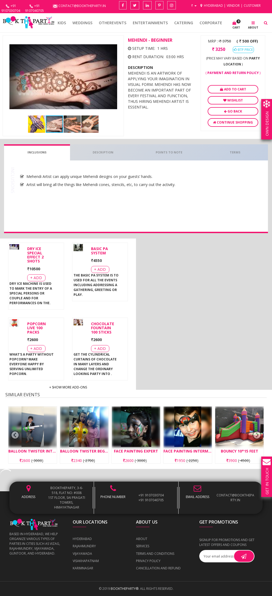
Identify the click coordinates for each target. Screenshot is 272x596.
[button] (116, 43)
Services (142, 546)
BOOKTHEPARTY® (124, 588)
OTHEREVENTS (112, 22)
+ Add (36, 277)
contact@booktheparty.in (235, 497)
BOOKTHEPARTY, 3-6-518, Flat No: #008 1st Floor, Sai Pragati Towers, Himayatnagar (66, 498)
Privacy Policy (148, 561)
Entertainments (150, 22)
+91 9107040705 (151, 500)
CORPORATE (211, 22)
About (141, 539)
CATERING (183, 22)
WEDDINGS (82, 22)
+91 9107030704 (151, 495)
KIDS (62, 22)
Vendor (233, 5)
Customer (252, 5)
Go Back (233, 111)
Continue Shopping (233, 122)
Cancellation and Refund (158, 568)
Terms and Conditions (155, 553)
